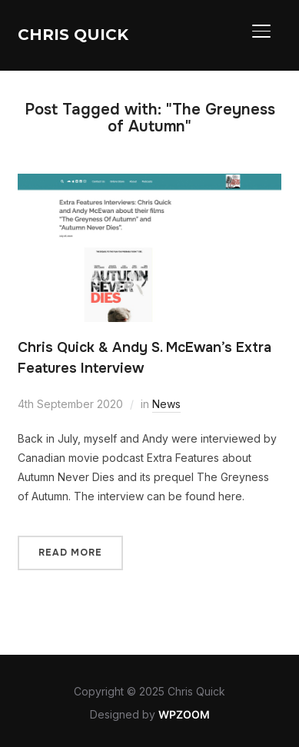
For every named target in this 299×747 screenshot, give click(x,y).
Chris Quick (73, 34)
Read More (70, 552)
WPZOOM (184, 714)
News (166, 403)
